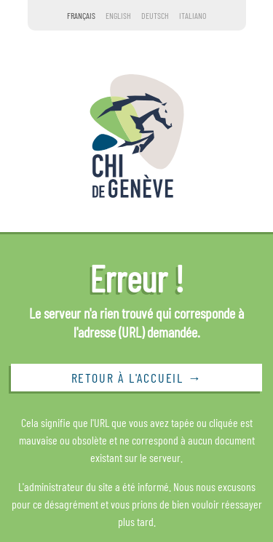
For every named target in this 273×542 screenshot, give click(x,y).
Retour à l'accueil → (136, 378)
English (118, 15)
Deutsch (155, 15)
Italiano (192, 15)
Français (81, 15)
